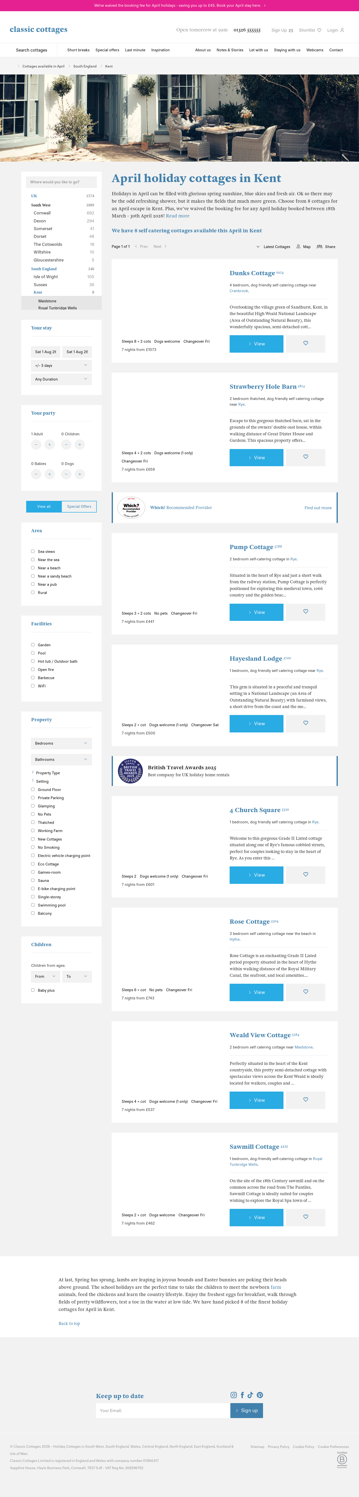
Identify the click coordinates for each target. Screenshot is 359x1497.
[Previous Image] (130, 301)
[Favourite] (305, 344)
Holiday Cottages (67, 1446)
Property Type (48, 773)
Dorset (64, 236)
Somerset (64, 228)
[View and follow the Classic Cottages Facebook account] (242, 1396)
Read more (178, 216)
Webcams (314, 50)
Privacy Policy (278, 1447)
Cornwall (64, 213)
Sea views (43, 551)
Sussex (64, 284)
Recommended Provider (181, 507)
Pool (38, 653)
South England (62, 269)
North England (181, 1446)
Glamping (43, 806)
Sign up (249, 1410)
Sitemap (257, 1447)
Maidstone (304, 1047)
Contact (336, 50)
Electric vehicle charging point (60, 855)
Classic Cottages (27, 1446)
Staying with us (287, 50)
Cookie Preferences (333, 1447)
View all (44, 506)
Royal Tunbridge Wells (57, 308)
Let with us (258, 50)
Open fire (42, 669)
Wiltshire (64, 252)
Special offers (107, 50)
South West (62, 205)
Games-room (46, 872)
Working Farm (47, 831)
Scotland (223, 1446)
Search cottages (31, 50)
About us (203, 50)
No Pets (41, 814)
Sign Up (282, 30)
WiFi (38, 686)
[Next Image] (211, 301)
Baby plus (43, 990)
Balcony (41, 913)
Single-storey (46, 897)
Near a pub (44, 584)
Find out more (318, 507)
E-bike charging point (53, 889)
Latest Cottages (276, 247)
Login (335, 30)
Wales (135, 1446)
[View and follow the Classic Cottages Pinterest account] (260, 1396)
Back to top (69, 1323)
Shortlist (310, 30)
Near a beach (46, 568)
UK (62, 196)
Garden (41, 645)
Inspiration (160, 50)
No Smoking (45, 847)
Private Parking (47, 798)
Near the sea (45, 560)
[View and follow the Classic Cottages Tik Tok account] (250, 1396)
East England (204, 1446)
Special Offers (79, 506)
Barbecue (42, 678)
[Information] (67, 838)
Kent (64, 292)
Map (307, 247)
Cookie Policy (303, 1447)
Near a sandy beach (51, 576)
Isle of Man (18, 1454)
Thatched (42, 822)
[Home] (12, 65)
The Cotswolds (64, 244)
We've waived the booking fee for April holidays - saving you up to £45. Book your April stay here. (177, 5)
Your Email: (111, 1410)
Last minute (135, 50)
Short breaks (78, 50)
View (259, 344)
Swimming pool (48, 905)
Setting (42, 781)
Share (330, 247)
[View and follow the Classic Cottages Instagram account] (234, 1396)
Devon (64, 221)
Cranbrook (239, 291)
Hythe (235, 939)
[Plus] (50, 445)
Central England (155, 1446)
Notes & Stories (230, 50)
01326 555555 (247, 30)
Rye (241, 404)
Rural (39, 592)
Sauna (40, 880)
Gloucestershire (64, 260)
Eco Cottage (45, 864)
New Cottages (50, 839)
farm (276, 1287)
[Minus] (36, 445)
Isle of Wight (64, 276)
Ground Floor (46, 789)
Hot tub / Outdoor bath (54, 661)
